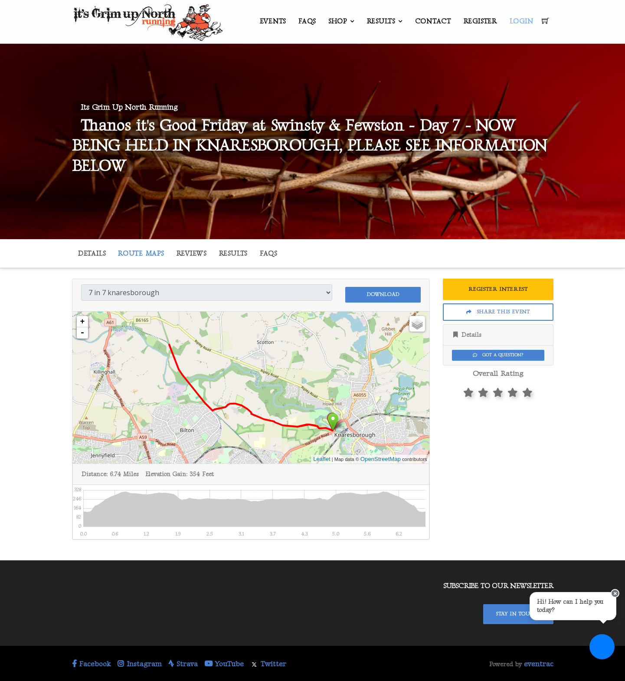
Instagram (140, 662)
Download (382, 292)
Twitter (268, 662)
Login (521, 21)
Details (91, 254)
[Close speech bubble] (610, 606)
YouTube (224, 662)
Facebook (91, 662)
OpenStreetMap (380, 457)
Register (480, 21)
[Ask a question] (599, 655)
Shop (337, 21)
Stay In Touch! (518, 612)
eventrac (538, 662)
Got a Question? (498, 355)
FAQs (307, 21)
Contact (433, 21)
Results (381, 21)
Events (273, 21)
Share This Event (498, 312)
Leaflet (321, 457)
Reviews (191, 254)
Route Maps (141, 254)
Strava (183, 662)
